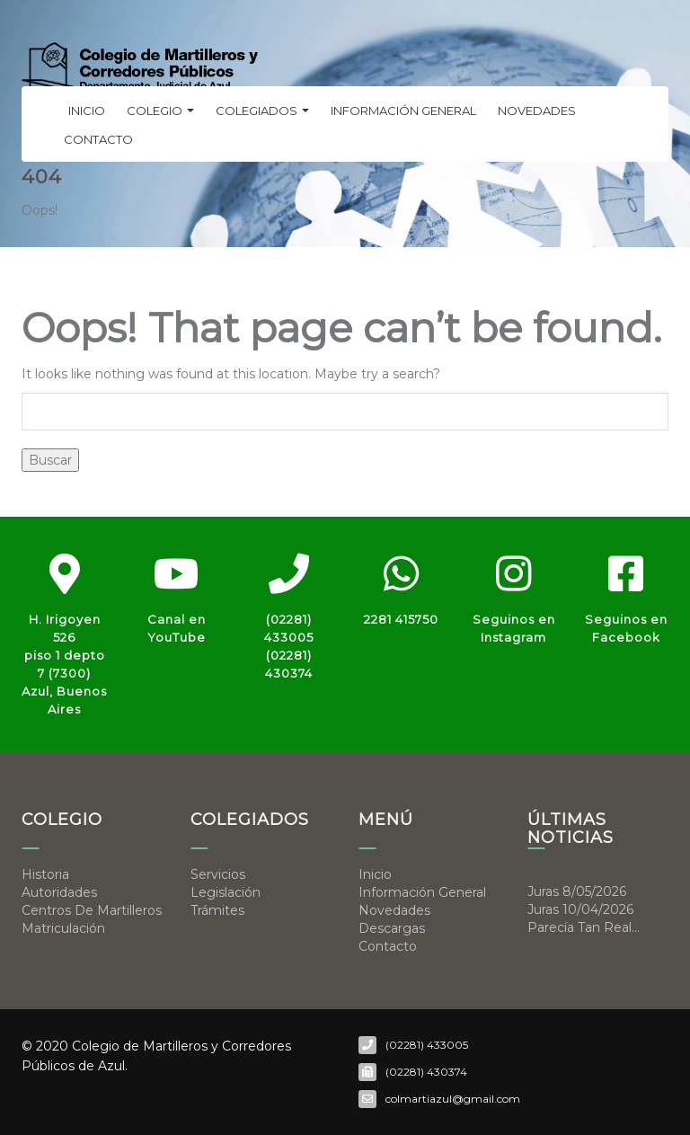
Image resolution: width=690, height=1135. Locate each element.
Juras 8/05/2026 (576, 891)
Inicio (86, 110)
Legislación (225, 892)
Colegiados (262, 110)
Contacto (98, 139)
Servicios (217, 874)
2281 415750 (401, 619)
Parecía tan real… (583, 927)
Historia (45, 874)
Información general (403, 110)
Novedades (537, 110)
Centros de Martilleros (92, 910)
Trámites (217, 910)
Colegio (160, 110)
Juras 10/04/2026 (580, 909)
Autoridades (59, 892)
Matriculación (63, 928)
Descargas (391, 928)
